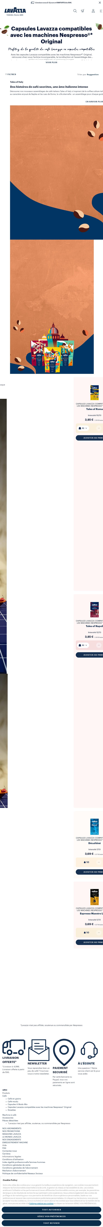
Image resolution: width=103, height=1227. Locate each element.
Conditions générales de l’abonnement (20, 1168)
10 (83, 428)
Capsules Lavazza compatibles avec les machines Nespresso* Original (39, 1107)
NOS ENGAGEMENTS (11, 1140)
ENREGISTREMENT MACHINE (15, 1143)
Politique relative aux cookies (41, 1203)
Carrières (6, 1154)
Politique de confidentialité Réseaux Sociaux (22, 1174)
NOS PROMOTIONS (11, 1131)
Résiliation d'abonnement (14, 1171)
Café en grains (14, 1099)
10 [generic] (86, 862)
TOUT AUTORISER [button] (51, 1210)
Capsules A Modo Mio (17, 1104)
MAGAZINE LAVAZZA (11, 1134)
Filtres (10, 74)
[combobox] (93, 74)
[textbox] (83, 428)
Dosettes (12, 1110)
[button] (100, 3)
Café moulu (13, 1102)
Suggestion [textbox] (93, 74)
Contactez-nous (9, 1151)
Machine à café (9, 1115)
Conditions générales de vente (16, 1165)
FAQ (4, 1148)
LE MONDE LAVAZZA (11, 1137)
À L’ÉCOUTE (86, 1063)
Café (4, 1096)
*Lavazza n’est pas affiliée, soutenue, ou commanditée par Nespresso (39, 1123)
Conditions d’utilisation (13, 1159)
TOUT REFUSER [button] (51, 1223)
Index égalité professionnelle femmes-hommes (23, 1162)
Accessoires (7, 1118)
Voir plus (51, 62)
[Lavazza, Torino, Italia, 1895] (13, 11)
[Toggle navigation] (99, 11)
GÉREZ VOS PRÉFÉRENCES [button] (51, 1216)
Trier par (81, 75)
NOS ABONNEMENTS (11, 1128)
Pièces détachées (10, 1121)
